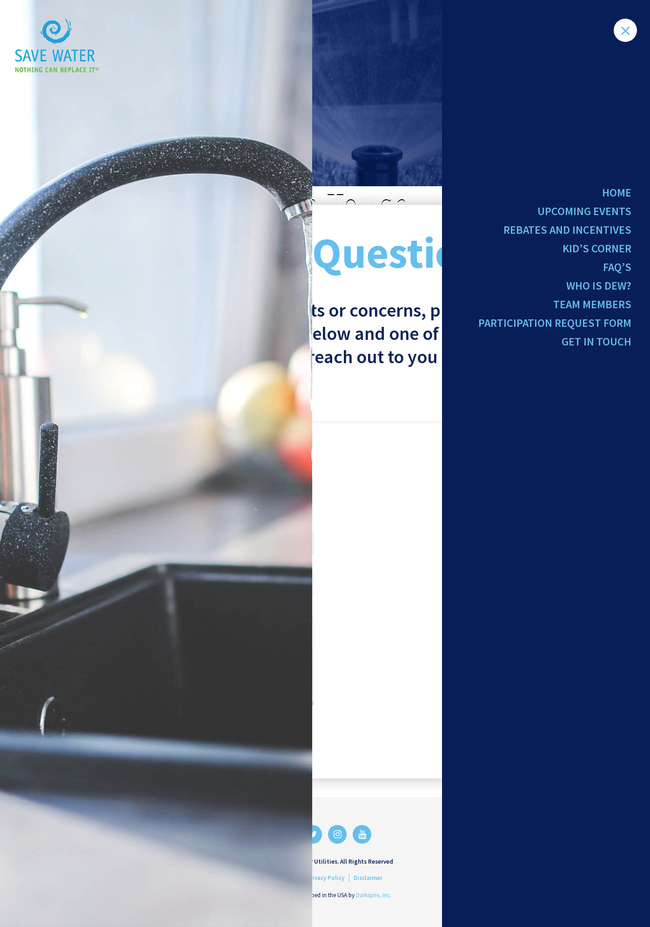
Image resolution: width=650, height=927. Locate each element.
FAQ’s (617, 271)
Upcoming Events (584, 212)
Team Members (592, 310)
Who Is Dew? (598, 291)
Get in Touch (596, 350)
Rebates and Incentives (567, 232)
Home (616, 192)
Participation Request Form (554, 330)
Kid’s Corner (597, 251)
